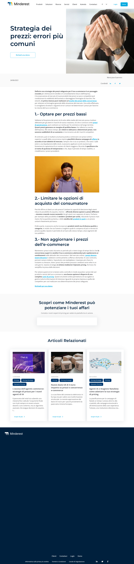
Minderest (15, 446)
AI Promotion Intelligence (38, 473)
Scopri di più (19, 417)
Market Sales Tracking (37, 477)
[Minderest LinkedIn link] (97, 554)
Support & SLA (66, 446)
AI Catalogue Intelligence (38, 469)
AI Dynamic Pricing (36, 461)
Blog (111, 446)
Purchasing (34, 529)
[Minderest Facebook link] (107, 554)
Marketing (33, 525)
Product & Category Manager (40, 533)
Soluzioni (49, 4)
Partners (92, 450)
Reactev (15, 450)
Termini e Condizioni (59, 554)
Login (72, 548)
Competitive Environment (39, 499)
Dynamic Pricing (19, 384)
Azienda (83, 4)
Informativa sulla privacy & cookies (37, 554)
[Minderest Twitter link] (102, 554)
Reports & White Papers (118, 454)
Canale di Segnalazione (76, 554)
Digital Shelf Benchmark (38, 492)
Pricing (16, 380)
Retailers (33, 508)
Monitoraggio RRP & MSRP (39, 458)
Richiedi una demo (23, 55)
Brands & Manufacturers (38, 512)
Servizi (66, 4)
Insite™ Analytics (36, 495)
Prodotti (39, 4)
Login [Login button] (115, 4)
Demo (80, 548)
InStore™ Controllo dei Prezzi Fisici (40, 486)
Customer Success (67, 450)
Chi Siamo (92, 446)
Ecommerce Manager (37, 537)
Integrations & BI (66, 454)
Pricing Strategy (28, 380)
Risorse (58, 4)
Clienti (74, 4)
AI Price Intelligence (36, 465)
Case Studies (114, 450)
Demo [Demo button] (124, 4)
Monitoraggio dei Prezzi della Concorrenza (40, 452)
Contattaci (93, 4)
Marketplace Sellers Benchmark (40, 481)
